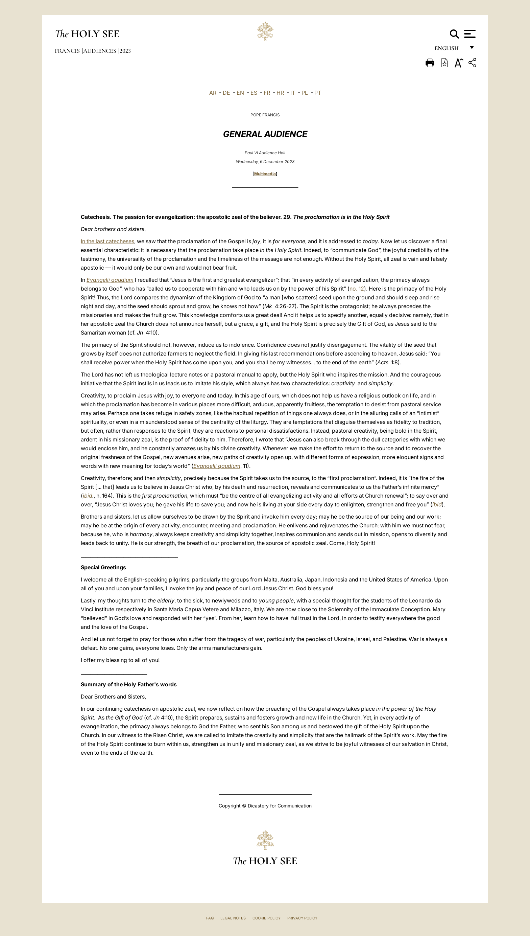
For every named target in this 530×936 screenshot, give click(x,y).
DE (226, 92)
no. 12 (357, 288)
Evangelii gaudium (110, 279)
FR (267, 92)
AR (212, 92)
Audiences (100, 50)
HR (280, 92)
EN (240, 92)
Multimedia (265, 173)
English (449, 50)
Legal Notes (233, 918)
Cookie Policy (266, 918)
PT (317, 92)
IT (292, 92)
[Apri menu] (469, 34)
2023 (125, 50)
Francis (68, 50)
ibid (87, 495)
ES (253, 92)
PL (305, 92)
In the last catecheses (107, 241)
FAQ (210, 918)
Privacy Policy (302, 918)
